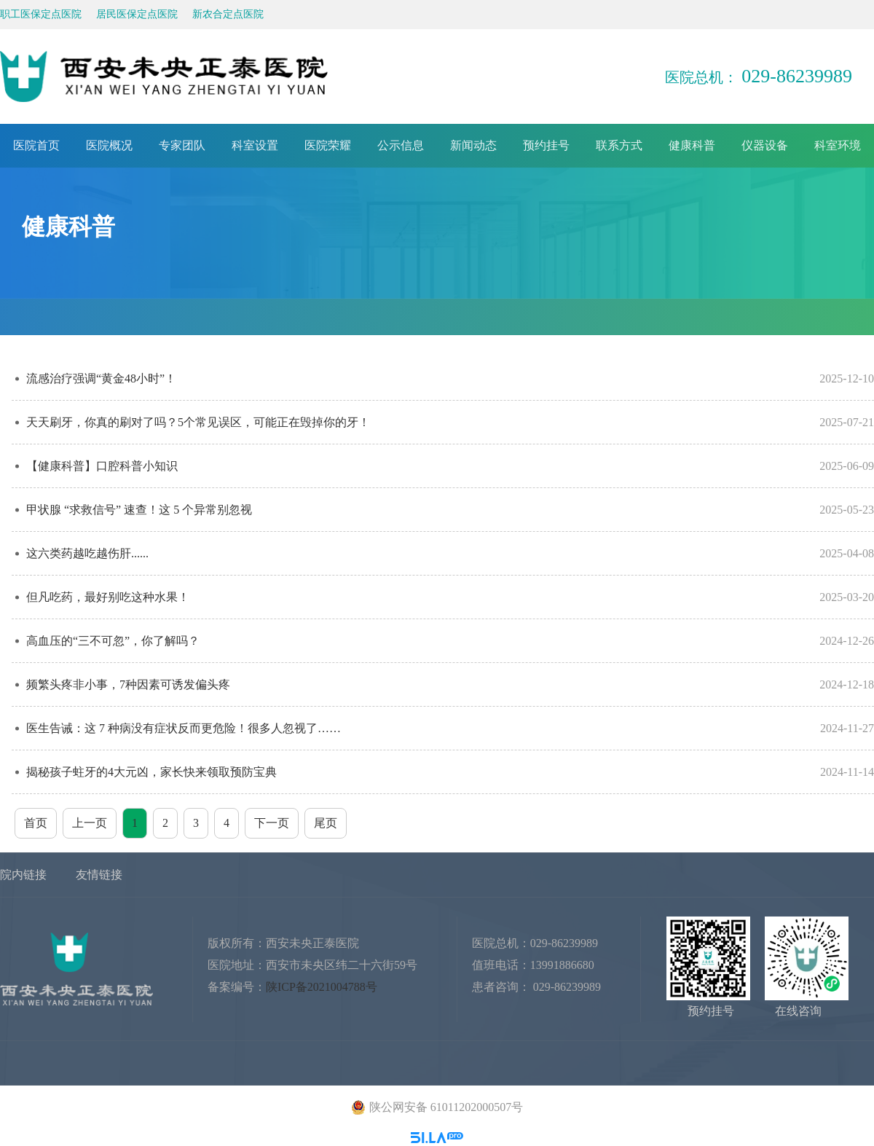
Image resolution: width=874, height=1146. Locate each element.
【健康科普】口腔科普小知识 (450, 465)
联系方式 (619, 145)
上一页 (89, 823)
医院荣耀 (327, 145)
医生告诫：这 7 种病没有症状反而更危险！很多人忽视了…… (450, 728)
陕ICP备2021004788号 (321, 987)
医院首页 (36, 145)
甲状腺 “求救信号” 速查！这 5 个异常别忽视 (450, 509)
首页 (35, 823)
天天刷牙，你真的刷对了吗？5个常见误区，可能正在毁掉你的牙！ (450, 422)
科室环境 (837, 145)
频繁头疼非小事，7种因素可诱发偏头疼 (450, 684)
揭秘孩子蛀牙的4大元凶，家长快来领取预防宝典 (450, 771)
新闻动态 (473, 145)
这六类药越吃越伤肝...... (450, 553)
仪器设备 (764, 145)
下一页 (271, 823)
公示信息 (400, 145)
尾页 (325, 823)
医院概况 (109, 145)
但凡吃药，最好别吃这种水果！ (450, 597)
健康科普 (692, 145)
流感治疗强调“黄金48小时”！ (450, 378)
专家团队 (182, 145)
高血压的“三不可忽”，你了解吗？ (450, 640)
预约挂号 (546, 145)
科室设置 (255, 145)
